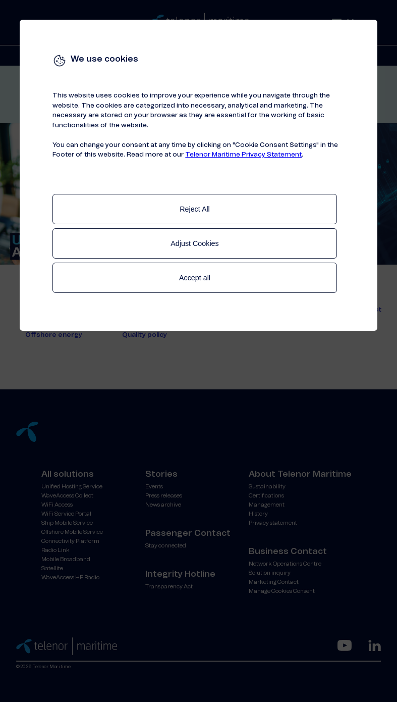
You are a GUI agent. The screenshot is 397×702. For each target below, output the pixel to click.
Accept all (194, 278)
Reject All (195, 209)
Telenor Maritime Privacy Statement (243, 155)
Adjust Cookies (194, 243)
